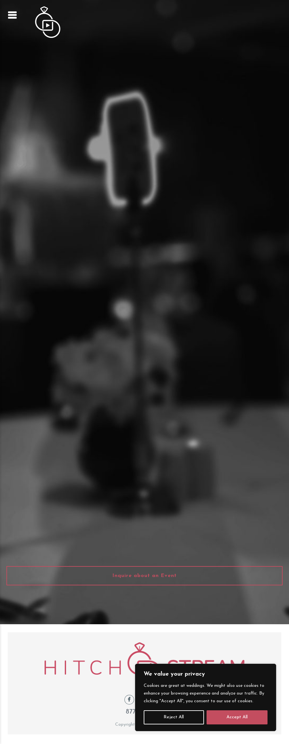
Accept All (237, 717)
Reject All (174, 717)
